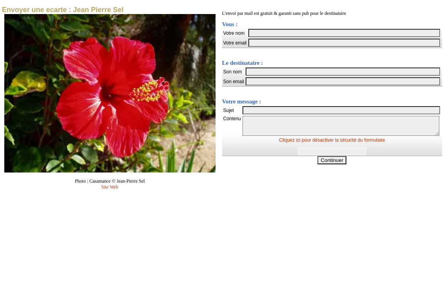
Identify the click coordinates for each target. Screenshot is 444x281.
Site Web (110, 187)
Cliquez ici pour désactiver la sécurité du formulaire (332, 143)
